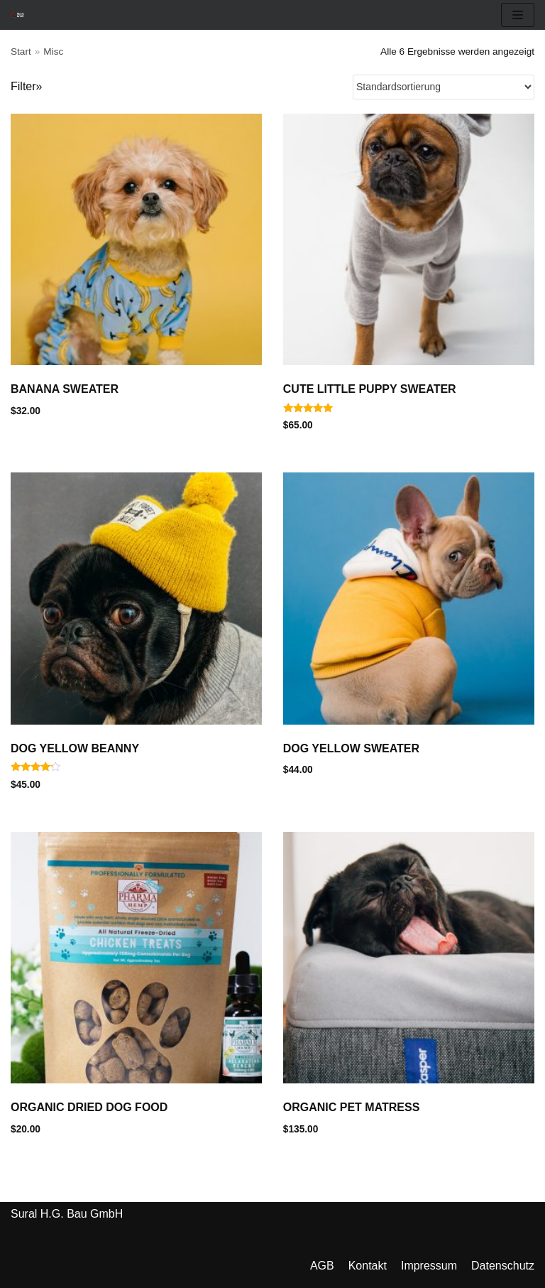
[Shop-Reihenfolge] (443, 87)
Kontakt (367, 1266)
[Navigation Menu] (517, 15)
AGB (322, 1266)
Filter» (26, 86)
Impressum (429, 1266)
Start (21, 51)
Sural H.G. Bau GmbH (67, 1214)
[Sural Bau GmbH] (18, 14)
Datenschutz (502, 1266)
